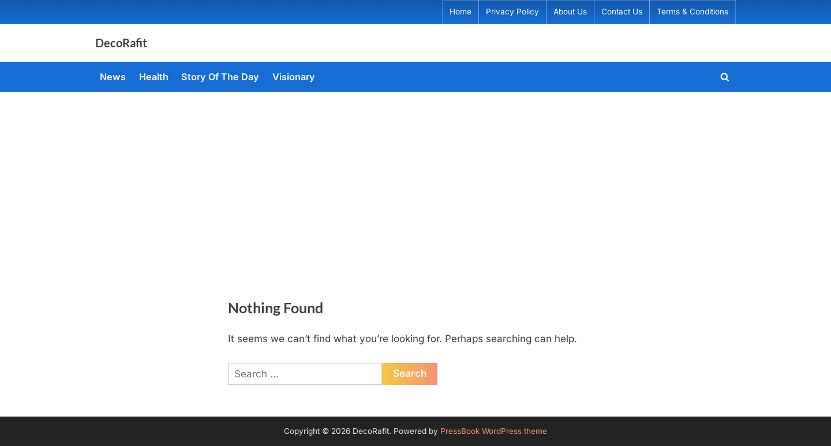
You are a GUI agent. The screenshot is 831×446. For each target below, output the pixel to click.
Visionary (293, 77)
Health (154, 77)
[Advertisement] (415, 178)
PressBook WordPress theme (493, 431)
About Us (570, 11)
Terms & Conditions (692, 11)
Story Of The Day (220, 77)
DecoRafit (121, 43)
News (113, 77)
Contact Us (621, 11)
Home (460, 11)
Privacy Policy (512, 11)
